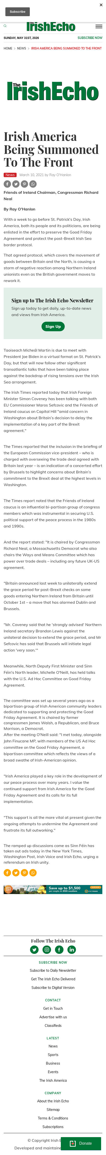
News (21, 48)
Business (53, 1063)
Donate (85, 1143)
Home (8, 48)
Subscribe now (90, 38)
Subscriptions (53, 1127)
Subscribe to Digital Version (53, 987)
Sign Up (53, 326)
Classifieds (53, 1025)
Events (53, 1072)
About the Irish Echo (53, 1101)
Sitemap (53, 1109)
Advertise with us (53, 1017)
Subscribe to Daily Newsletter (53, 970)
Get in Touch (53, 1008)
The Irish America (53, 1080)
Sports (53, 1055)
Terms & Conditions (53, 1118)
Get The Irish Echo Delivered (53, 979)
